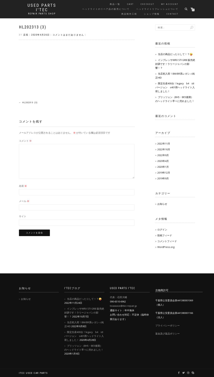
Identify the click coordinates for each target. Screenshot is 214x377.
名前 (23, 186)
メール (24, 201)
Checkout (147, 4)
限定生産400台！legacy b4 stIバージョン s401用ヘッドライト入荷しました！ (175, 87)
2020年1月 (163, 166)
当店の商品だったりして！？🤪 (175, 54)
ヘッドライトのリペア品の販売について (106, 9)
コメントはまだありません (68, 35)
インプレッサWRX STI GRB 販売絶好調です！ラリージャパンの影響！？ (175, 64)
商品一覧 (115, 4)
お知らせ (162, 204)
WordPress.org (165, 247)
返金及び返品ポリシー (167, 333)
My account (169, 4)
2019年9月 (163, 178)
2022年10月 (163, 149)
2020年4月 (163, 161)
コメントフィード (167, 241)
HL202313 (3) (32, 27)
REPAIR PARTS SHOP (42, 13)
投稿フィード (164, 235)
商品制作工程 (129, 14)
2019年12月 (163, 172)
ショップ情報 (152, 14)
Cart (130, 4)
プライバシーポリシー (167, 325)
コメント (25, 140)
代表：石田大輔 (118, 297)
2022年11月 (163, 143)
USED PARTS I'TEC (42, 7)
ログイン (162, 229)
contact (172, 14)
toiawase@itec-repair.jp (123, 305)
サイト (22, 216)
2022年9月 (163, 155)
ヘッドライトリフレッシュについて (157, 9)
